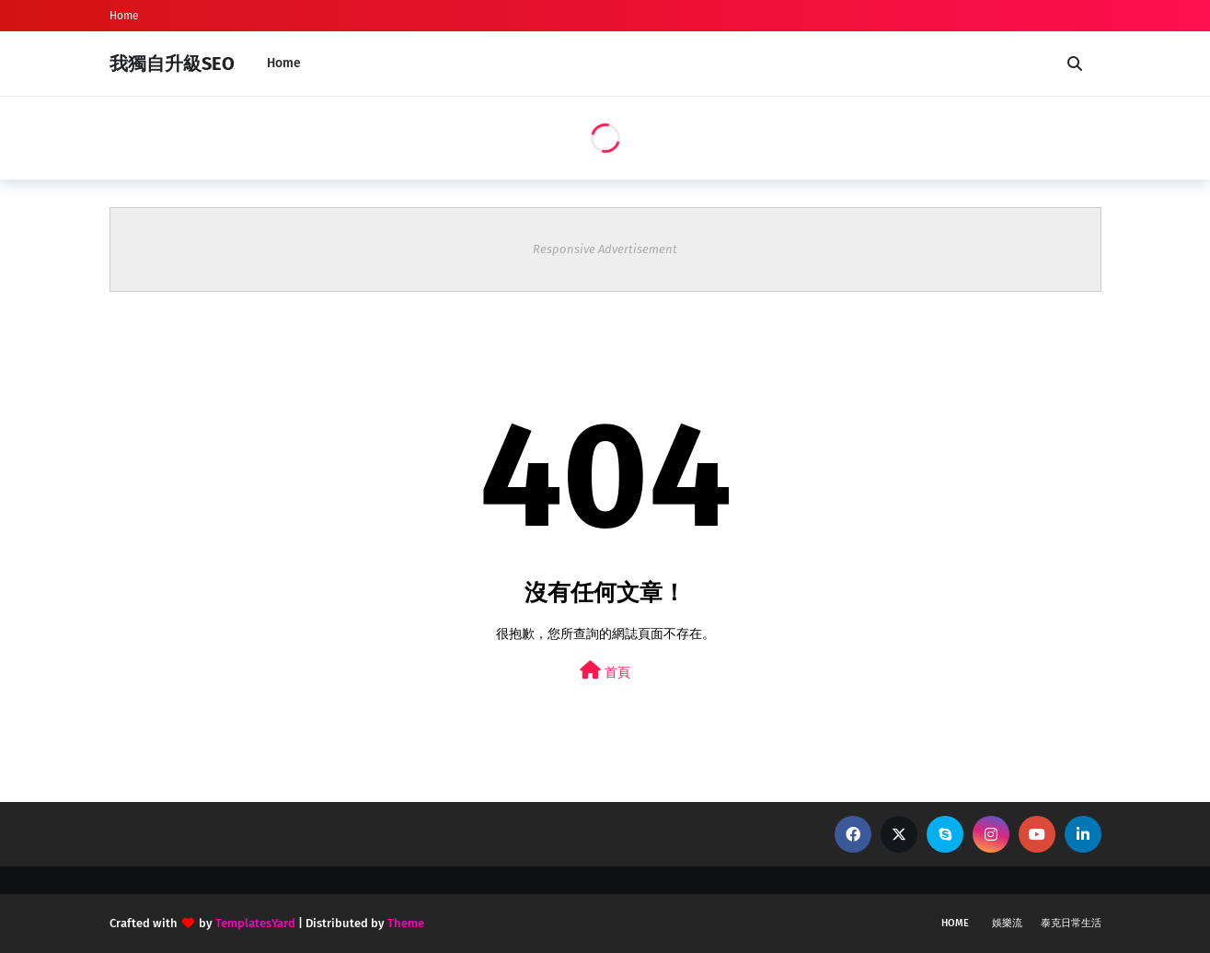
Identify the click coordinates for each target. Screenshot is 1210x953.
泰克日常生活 (1071, 923)
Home (124, 15)
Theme (405, 923)
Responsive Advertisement (605, 249)
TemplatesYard (255, 923)
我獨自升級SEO (172, 63)
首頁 (605, 670)
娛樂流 (1007, 923)
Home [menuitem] (284, 63)
